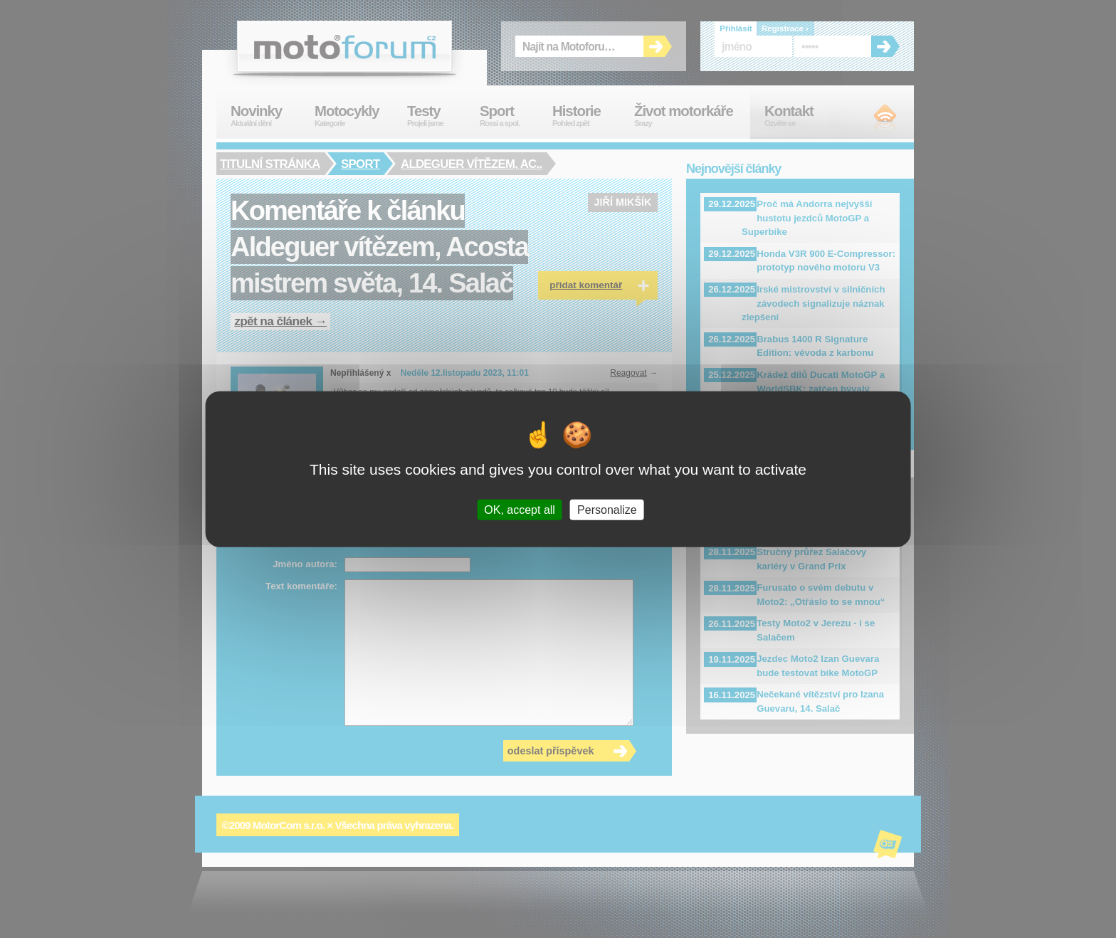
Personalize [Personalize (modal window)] (607, 509)
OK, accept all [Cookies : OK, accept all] (519, 509)
